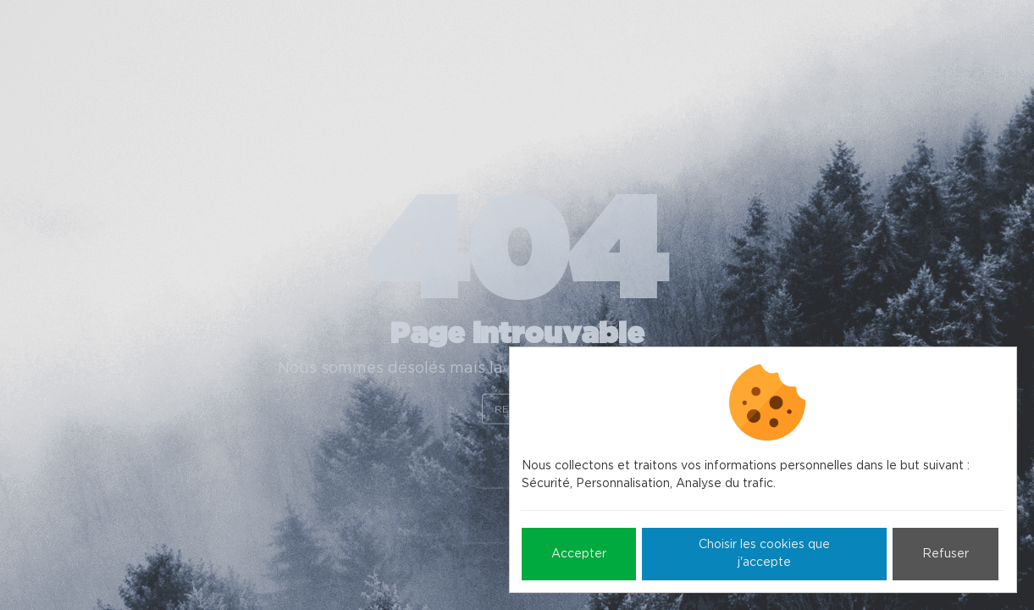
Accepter (578, 554)
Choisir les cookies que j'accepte (764, 553)
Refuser (945, 554)
